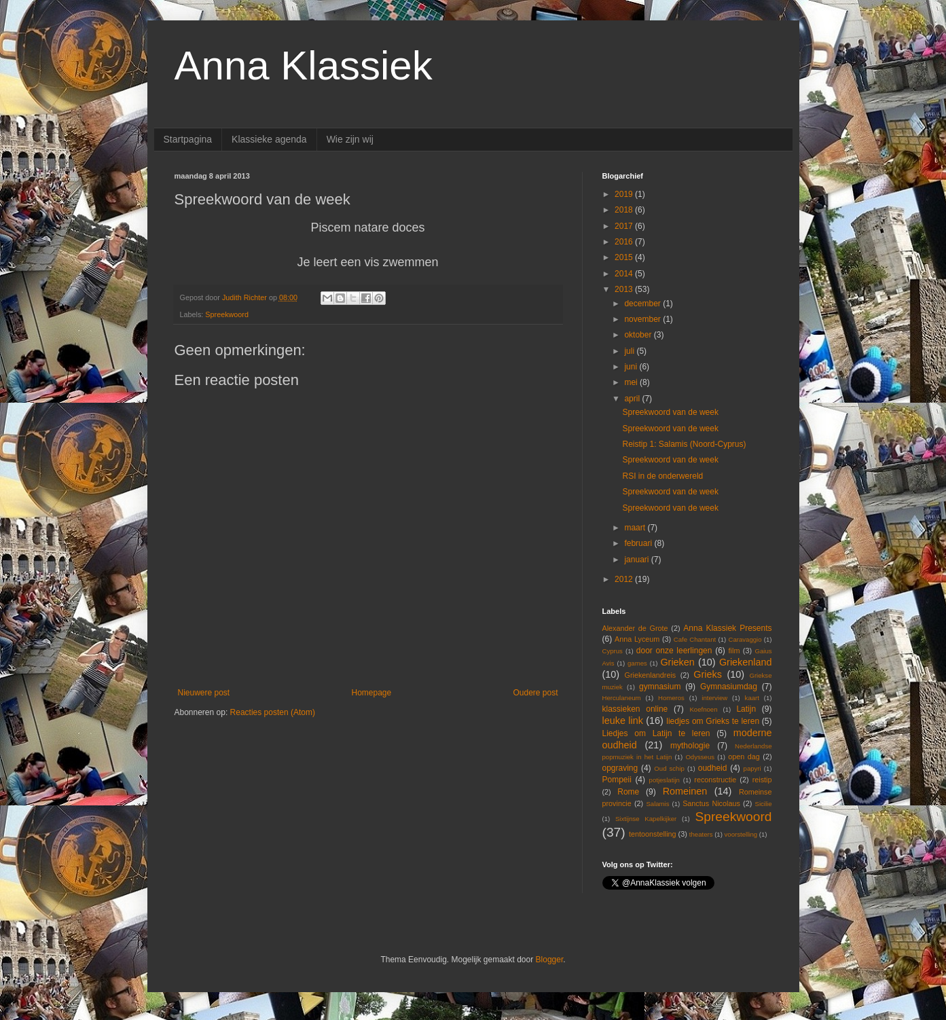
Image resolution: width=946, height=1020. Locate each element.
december (643, 303)
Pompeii (617, 779)
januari (637, 559)
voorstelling (741, 834)
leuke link (622, 720)
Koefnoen (703, 709)
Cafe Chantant (695, 639)
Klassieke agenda (269, 139)
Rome (628, 792)
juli (630, 351)
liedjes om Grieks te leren (712, 721)
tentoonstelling (652, 834)
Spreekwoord (227, 314)
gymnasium (659, 686)
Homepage (371, 692)
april (633, 398)
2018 (625, 210)
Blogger (550, 959)
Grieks (707, 674)
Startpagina (188, 139)
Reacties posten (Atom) (272, 712)
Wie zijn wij (350, 139)
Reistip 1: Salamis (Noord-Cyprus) (684, 444)
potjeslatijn (664, 780)
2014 (625, 273)
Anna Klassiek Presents (727, 628)
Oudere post (535, 692)
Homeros (671, 698)
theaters (701, 834)
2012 (625, 579)
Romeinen (685, 791)
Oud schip (669, 768)
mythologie (690, 745)
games (637, 663)
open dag (744, 756)
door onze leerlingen (674, 650)
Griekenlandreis (650, 675)
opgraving (620, 768)
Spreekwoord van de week (670, 412)
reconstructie (715, 780)
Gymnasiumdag (728, 686)
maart (635, 527)
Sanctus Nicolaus (711, 803)
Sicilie (763, 803)
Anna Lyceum (637, 639)
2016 (625, 242)
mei (632, 382)
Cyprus (612, 651)
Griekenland (745, 662)
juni (631, 366)
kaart (752, 698)
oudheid (712, 768)
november (643, 319)
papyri (752, 768)
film (734, 650)
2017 (625, 226)
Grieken (677, 662)
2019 (625, 194)
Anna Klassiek (304, 65)
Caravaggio (744, 639)
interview (714, 698)
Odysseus (699, 757)
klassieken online (635, 709)
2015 (625, 257)
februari (639, 543)
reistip (762, 780)
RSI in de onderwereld (662, 476)
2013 (625, 289)
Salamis (657, 803)
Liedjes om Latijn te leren (656, 733)
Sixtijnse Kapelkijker (645, 818)
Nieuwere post (204, 692)
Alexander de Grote (635, 628)
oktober (638, 335)
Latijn (746, 709)
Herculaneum (621, 698)
